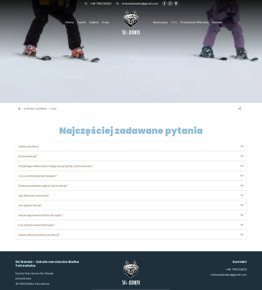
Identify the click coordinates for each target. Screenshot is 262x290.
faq (54, 180)
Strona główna (35, 180)
